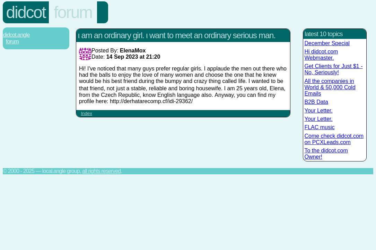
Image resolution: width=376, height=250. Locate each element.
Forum (73, 12)
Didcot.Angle (16, 35)
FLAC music (319, 127)
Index (86, 113)
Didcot (26, 12)
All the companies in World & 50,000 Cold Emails (329, 87)
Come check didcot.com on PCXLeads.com (334, 139)
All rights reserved (101, 171)
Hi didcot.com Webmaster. (321, 55)
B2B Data (316, 102)
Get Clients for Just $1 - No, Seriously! (333, 69)
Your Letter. (318, 111)
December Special (327, 43)
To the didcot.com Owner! (326, 154)
